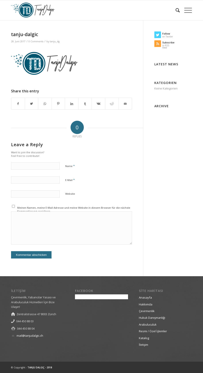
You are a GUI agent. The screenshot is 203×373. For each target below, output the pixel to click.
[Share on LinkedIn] (71, 103)
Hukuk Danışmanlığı (152, 318)
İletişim (143, 345)
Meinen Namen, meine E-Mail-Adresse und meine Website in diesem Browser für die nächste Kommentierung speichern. (73, 209)
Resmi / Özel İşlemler (153, 331)
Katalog (144, 338)
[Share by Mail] (125, 103)
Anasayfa (145, 297)
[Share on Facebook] (18, 103)
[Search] (175, 10)
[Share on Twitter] (31, 103)
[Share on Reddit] (112, 103)
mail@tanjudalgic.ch (30, 336)
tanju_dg (54, 41)
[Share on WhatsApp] (45, 103)
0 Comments (36, 41)
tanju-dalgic (24, 34)
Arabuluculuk (148, 324)
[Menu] (186, 10)
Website (70, 193)
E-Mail (70, 180)
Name (70, 166)
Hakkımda (145, 304)
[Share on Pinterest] (58, 103)
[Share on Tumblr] (85, 103)
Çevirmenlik (147, 311)
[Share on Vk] (98, 103)
